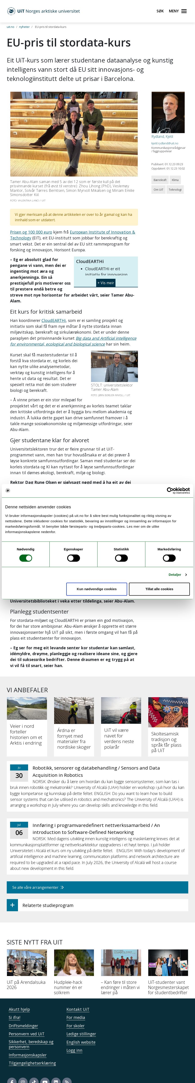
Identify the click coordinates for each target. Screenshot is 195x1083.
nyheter (24, 27)
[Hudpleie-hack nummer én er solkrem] (74, 962)
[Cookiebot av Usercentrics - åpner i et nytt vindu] (170, 490)
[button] (105, 281)
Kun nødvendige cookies (97, 589)
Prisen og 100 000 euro (31, 232)
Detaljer (175, 575)
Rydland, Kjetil (162, 136)
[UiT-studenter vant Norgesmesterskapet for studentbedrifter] (168, 962)
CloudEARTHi (54, 320)
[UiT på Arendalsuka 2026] (27, 959)
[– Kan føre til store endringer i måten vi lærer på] (121, 962)
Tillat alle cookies (159, 589)
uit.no (10, 27)
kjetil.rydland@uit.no (164, 143)
